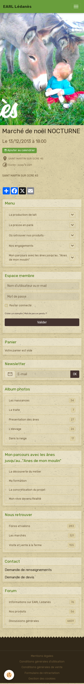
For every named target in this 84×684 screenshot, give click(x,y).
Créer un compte (14, 313)
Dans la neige (42, 438)
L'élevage (42, 429)
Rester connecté (20, 305)
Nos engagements (21, 245)
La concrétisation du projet (27, 489)
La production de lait (23, 214)
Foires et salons (42, 526)
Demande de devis (19, 577)
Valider (42, 322)
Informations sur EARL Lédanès (42, 602)
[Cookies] (9, 675)
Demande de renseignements (28, 570)
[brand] (17, 6)
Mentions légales (42, 656)
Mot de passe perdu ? (35, 313)
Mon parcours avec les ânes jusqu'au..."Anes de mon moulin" (38, 257)
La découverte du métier (25, 471)
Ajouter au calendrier (19, 150)
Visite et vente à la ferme (42, 545)
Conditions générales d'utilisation (42, 661)
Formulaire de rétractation (42, 673)
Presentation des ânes (42, 419)
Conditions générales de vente (42, 667)
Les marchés (42, 535)
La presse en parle (21, 225)
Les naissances (42, 400)
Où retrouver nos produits (26, 235)
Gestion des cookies (42, 678)
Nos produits (42, 611)
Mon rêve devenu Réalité (25, 498)
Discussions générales (42, 621)
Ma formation (18, 480)
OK (75, 374)
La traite (42, 410)
